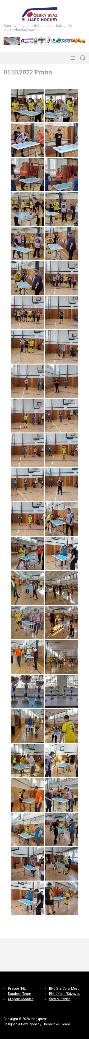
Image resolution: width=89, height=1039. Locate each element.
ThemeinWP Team (56, 1024)
